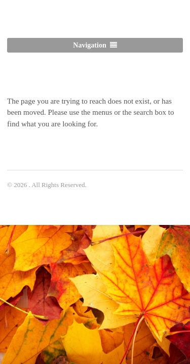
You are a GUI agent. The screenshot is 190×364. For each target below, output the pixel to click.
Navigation (89, 45)
